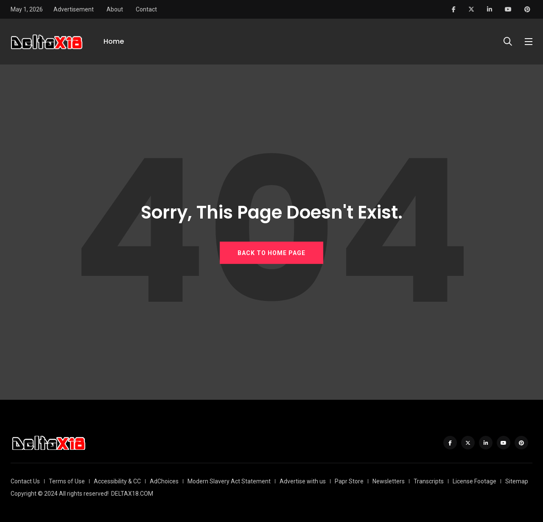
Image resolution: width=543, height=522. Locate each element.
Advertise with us (303, 481)
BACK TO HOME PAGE (271, 253)
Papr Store (349, 481)
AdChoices (164, 481)
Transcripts (429, 481)
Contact (146, 9)
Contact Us (25, 481)
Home (114, 41)
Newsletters (388, 481)
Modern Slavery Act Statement (229, 481)
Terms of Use (67, 481)
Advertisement (73, 9)
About (114, 9)
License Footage (474, 481)
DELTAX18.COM (132, 493)
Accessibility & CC (117, 481)
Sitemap (516, 481)
